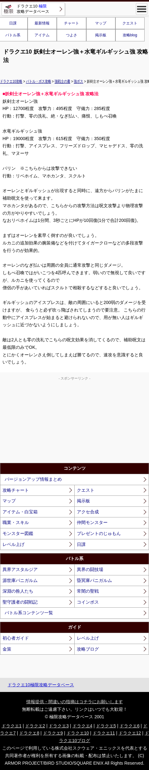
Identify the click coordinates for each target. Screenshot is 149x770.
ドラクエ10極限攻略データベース (41, 684)
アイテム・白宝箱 (20, 511)
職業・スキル (16, 522)
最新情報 (42, 23)
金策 (7, 649)
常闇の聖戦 (88, 591)
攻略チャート (16, 490)
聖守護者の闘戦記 (20, 602)
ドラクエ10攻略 (11, 81)
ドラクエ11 (104, 733)
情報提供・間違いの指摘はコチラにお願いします (74, 701)
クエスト (129, 23)
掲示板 (100, 35)
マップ (100, 23)
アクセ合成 (88, 511)
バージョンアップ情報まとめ (33, 479)
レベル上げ (13, 544)
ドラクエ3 (59, 725)
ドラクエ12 (130, 733)
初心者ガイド (16, 638)
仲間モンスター (92, 522)
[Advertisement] (75, 420)
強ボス (78, 81)
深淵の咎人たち (18, 591)
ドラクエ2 (35, 725)
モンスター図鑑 (18, 533)
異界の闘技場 (90, 569)
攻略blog (130, 35)
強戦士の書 (62, 81)
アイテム (42, 35)
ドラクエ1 (12, 725)
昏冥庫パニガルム (94, 580)
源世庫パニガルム (20, 580)
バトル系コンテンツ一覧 (29, 612)
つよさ (71, 35)
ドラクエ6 (130, 725)
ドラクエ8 (29, 733)
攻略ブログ (88, 649)
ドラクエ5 (106, 725)
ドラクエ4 (82, 725)
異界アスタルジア (20, 569)
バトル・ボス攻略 (38, 81)
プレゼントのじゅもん (99, 533)
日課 (81, 544)
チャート (71, 23)
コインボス (88, 602)
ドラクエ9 (53, 733)
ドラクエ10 (78, 733)
